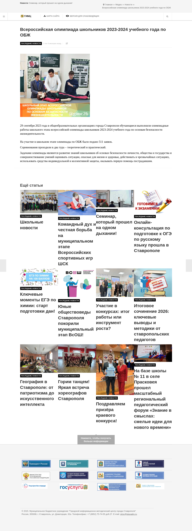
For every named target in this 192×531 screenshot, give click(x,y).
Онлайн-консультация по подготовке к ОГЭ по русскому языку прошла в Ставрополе (153, 236)
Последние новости (31, 43)
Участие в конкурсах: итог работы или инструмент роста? (113, 317)
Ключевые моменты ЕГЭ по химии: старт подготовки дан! (38, 303)
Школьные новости (31, 225)
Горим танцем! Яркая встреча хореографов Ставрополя (74, 390)
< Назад (3, 265)
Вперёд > (189, 265)
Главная (109, 4)
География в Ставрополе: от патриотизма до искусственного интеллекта (37, 393)
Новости (128, 4)
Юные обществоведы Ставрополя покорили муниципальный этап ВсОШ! (76, 320)
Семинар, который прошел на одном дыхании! (114, 225)
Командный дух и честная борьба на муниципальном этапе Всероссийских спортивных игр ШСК (77, 244)
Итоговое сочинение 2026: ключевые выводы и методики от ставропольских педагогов (151, 322)
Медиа (118, 4)
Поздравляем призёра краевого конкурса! (110, 412)
